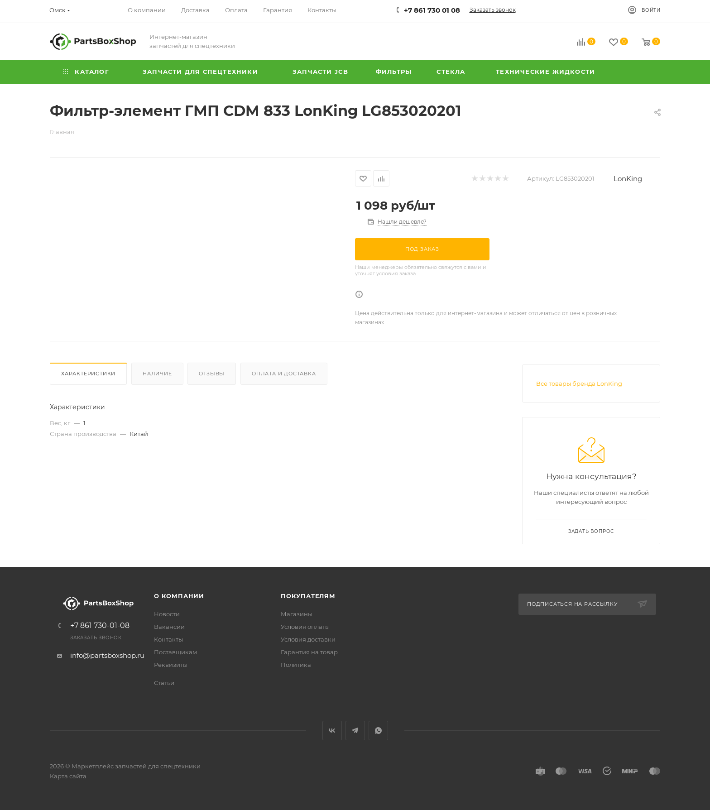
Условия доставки (308, 639)
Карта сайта (68, 776)
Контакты (168, 639)
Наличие (157, 373)
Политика (296, 664)
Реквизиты (170, 664)
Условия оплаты (305, 626)
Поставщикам (175, 652)
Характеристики (88, 373)
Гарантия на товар (309, 652)
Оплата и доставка (284, 373)
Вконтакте (332, 730)
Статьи (164, 682)
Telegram (355, 730)
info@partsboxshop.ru (107, 655)
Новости (167, 614)
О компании (179, 595)
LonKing (628, 178)
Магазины (296, 614)
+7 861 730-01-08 (100, 625)
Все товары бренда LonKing (579, 383)
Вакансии (169, 626)
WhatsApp (378, 730)
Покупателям (308, 595)
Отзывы (212, 373)
